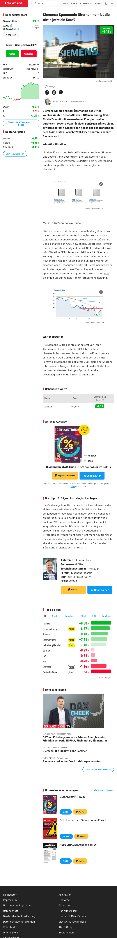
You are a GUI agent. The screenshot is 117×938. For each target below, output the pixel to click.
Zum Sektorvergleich (15, 153)
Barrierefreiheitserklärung (19, 916)
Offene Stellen (11, 932)
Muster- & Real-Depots (72, 916)
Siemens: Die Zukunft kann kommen (65, 751)
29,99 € (66, 836)
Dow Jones (70, 616)
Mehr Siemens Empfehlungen (98, 769)
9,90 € (65, 861)
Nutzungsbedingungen (17, 905)
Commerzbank (49, 639)
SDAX (94, 616)
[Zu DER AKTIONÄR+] (85, 3)
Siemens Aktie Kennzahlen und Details (21, 123)
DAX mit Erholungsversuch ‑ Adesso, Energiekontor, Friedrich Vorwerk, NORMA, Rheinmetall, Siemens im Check (75, 739)
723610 (7, 25)
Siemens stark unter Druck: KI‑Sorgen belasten (72, 761)
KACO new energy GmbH (62, 160)
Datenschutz (10, 910)
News (71, 629)
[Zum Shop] (65, 3)
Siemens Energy (50, 629)
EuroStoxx (106, 616)
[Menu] (113, 3)
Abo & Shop (65, 927)
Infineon (47, 623)
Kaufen (12, 53)
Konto (73, 486)
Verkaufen (28, 53)
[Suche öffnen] (35, 3)
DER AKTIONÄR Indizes (72, 921)
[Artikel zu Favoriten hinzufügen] (61, 92)
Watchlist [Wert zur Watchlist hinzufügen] (12, 34)
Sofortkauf (65, 475)
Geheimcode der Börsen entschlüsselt (83, 820)
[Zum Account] (73, 3)
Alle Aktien (64, 894)
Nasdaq (55, 616)
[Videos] (98, 3)
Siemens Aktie (10, 21)
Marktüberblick (67, 910)
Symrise (46, 650)
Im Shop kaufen (92, 475)
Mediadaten (10, 894)
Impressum (10, 899)
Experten (64, 905)
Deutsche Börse (50, 672)
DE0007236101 (11, 28)
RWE (45, 656)
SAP (44, 661)
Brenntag (47, 666)
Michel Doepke (77, 101)
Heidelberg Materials (52, 645)
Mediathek (64, 899)
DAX (44, 616)
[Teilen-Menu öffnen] (47, 92)
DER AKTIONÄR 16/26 (72, 796)
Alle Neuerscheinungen (104, 790)
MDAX (83, 616)
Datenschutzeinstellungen (19, 921)
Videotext (9, 927)
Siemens (49, 86)
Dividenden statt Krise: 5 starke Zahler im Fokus (78, 467)
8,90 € (65, 811)
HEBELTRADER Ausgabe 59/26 (78, 844)
